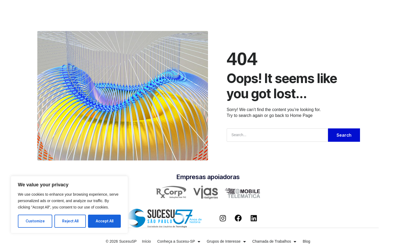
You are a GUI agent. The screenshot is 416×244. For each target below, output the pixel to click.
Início (100, 9)
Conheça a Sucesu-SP (136, 9)
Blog (276, 9)
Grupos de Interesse (187, 9)
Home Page (301, 115)
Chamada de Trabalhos (240, 9)
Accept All (104, 221)
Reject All (70, 221)
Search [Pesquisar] (344, 135)
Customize (35, 221)
